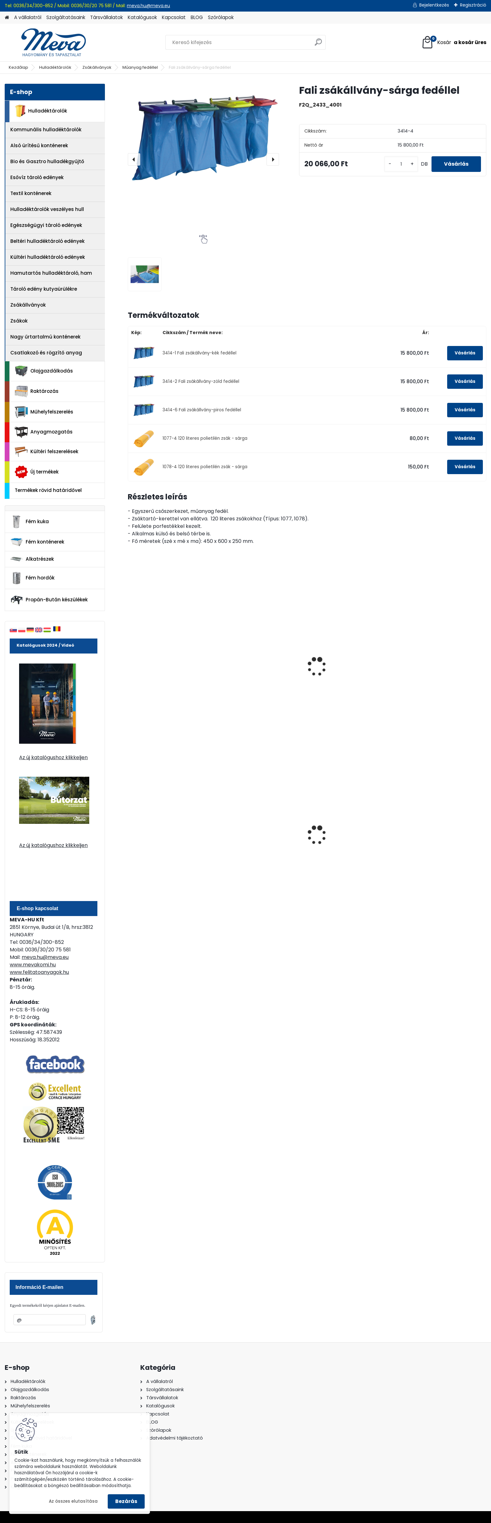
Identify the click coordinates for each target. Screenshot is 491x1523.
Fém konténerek (37, 542)
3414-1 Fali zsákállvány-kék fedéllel (199, 353)
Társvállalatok (106, 17)
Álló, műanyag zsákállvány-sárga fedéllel (348, 678)
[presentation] (134, 159)
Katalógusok (142, 17)
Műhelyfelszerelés (44, 412)
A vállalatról (27, 17)
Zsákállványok (96, 67)
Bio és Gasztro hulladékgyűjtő (47, 161)
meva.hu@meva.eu (148, 6)
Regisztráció (473, 5)
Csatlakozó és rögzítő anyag (46, 352)
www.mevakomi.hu (33, 964)
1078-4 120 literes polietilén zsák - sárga (205, 467)
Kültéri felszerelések (46, 452)
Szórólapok (221, 17)
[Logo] (48, 42)
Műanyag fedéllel (140, 67)
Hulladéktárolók (55, 67)
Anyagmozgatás (44, 432)
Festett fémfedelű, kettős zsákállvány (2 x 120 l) (435, 648)
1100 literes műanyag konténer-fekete (442, 842)
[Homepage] (7, 18)
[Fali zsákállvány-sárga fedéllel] (203, 134)
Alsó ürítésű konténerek (39, 145)
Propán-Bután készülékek (49, 600)
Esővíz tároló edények (37, 177)
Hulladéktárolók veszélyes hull (47, 209)
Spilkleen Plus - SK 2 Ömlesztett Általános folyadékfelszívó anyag (170, 845)
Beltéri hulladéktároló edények (47, 241)
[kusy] (401, 164)
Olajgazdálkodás (44, 371)
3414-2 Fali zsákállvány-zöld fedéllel (201, 381)
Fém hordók (32, 578)
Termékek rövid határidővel (48, 490)
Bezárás (126, 1501)
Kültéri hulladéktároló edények (47, 257)
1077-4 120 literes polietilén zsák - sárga (205, 438)
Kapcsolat (174, 17)
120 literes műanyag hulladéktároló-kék (247, 842)
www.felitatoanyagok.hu (39, 972)
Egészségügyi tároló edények (46, 225)
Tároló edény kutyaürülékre (43, 289)
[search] (318, 44)
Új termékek (37, 472)
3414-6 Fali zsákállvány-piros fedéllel (202, 410)
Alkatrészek (32, 559)
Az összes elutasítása (73, 1501)
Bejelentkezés (434, 5)
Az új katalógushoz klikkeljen (53, 757)
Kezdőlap (18, 67)
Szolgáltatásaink (65, 17)
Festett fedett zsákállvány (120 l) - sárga (261, 678)
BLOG (197, 17)
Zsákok (19, 321)
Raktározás (37, 392)
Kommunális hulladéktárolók (45, 129)
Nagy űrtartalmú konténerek (45, 336)
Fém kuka (29, 521)
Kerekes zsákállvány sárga (165, 660)
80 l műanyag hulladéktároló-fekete (350, 842)
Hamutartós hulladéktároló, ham (51, 273)
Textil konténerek (30, 193)
